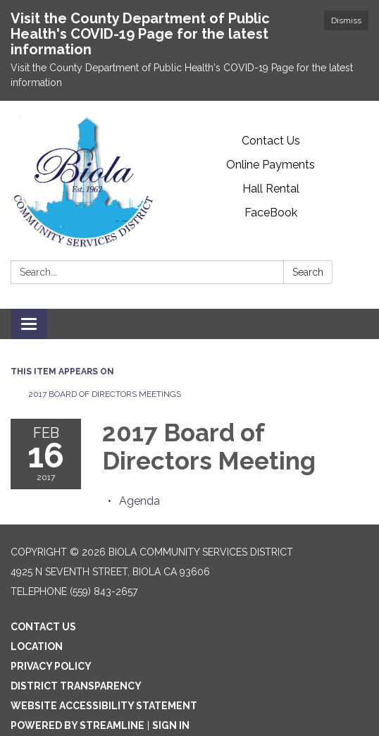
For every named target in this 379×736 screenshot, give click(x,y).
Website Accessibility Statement (104, 705)
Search (307, 272)
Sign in (171, 725)
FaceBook (270, 212)
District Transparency (76, 686)
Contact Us (271, 140)
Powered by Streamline (77, 725)
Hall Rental (270, 188)
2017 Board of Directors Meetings (104, 394)
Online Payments (270, 164)
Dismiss (346, 20)
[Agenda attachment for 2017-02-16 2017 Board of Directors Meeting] (139, 501)
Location (37, 646)
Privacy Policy (51, 666)
